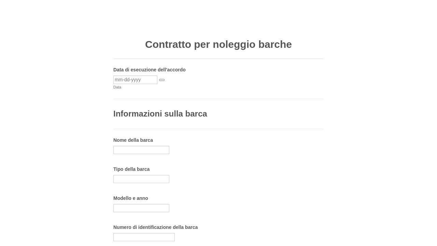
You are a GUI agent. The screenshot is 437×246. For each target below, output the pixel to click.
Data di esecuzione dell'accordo (149, 69)
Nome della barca (133, 140)
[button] (162, 80)
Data (117, 87)
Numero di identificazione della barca (155, 227)
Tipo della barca (131, 169)
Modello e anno (130, 198)
